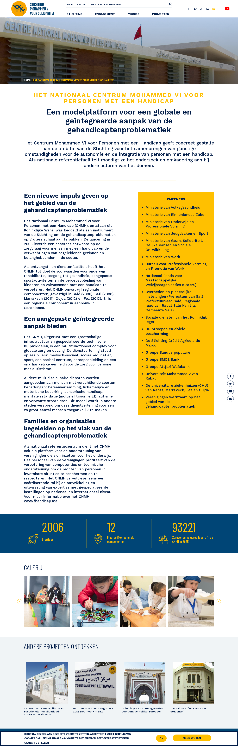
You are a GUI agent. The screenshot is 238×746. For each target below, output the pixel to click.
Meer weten (192, 737)
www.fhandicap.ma (40, 501)
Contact (82, 4)
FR (189, 9)
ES (207, 9)
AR (201, 9)
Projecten (160, 14)
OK (161, 738)
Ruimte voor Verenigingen (106, 4)
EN (195, 9)
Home (27, 80)
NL (213, 8)
